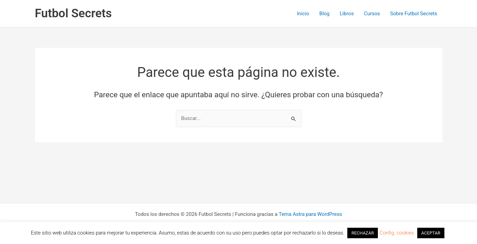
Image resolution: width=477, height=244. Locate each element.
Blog (324, 14)
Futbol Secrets (73, 13)
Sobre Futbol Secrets (413, 14)
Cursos (372, 14)
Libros (347, 14)
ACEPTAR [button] (430, 233)
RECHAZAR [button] (362, 233)
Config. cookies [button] (397, 233)
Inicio (303, 14)
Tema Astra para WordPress (310, 214)
